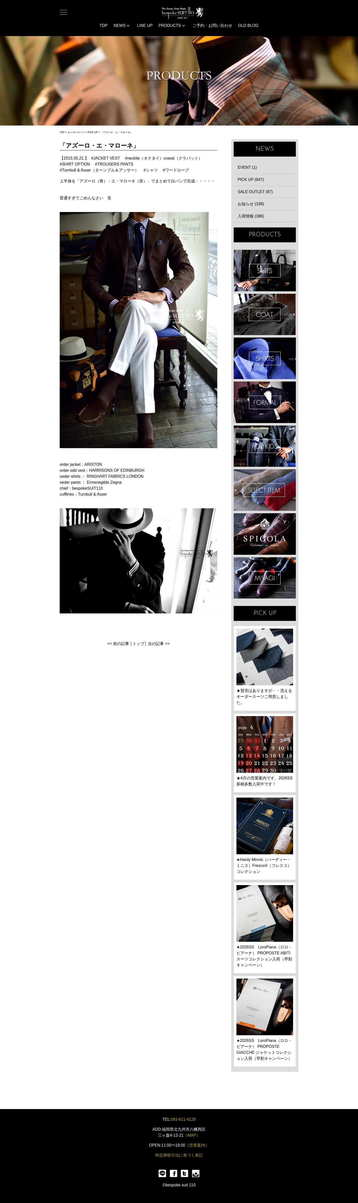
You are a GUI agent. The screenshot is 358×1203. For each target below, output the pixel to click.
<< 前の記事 (118, 644)
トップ (138, 644)
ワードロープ (177, 170)
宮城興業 (265, 578)
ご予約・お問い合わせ (212, 25)
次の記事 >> (159, 644)
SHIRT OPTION (76, 164)
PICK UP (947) (251, 179)
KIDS (265, 446)
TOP (103, 25)
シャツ (152, 170)
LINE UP (144, 25)
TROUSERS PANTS (115, 164)
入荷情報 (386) (251, 216)
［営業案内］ (197, 1145)
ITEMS (265, 490)
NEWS (122, 25)
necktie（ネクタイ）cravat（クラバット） (164, 158)
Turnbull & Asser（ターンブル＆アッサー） (100, 170)
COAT (265, 314)
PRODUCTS (172, 25)
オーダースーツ (76, 132)
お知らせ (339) (251, 204)
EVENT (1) (247, 167)
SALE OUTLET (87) (255, 192)
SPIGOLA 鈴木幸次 (265, 534)
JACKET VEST (106, 158)
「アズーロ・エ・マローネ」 (116, 132)
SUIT (265, 270)
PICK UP (93, 132)
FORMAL (265, 402)
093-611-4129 (183, 1119)
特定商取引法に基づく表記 (179, 1155)
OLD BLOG (248, 25)
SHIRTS (265, 358)
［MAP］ (191, 1135)
